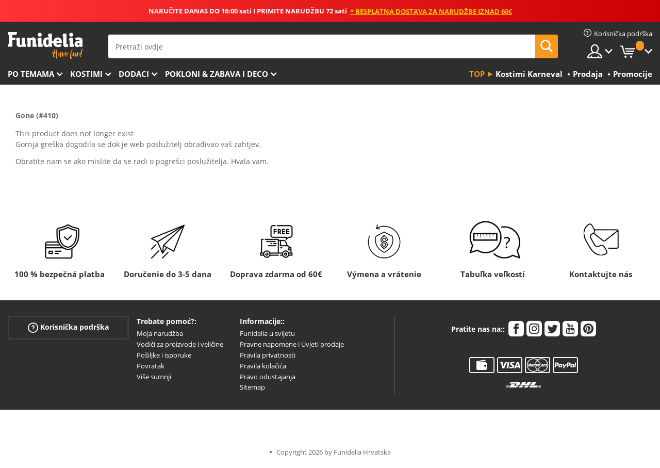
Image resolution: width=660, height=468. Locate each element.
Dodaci (134, 74)
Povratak (150, 365)
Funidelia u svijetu (267, 333)
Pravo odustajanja (267, 376)
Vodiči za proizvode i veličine (180, 344)
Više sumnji (154, 376)
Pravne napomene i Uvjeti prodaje (292, 344)
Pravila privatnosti (267, 355)
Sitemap (252, 387)
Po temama (31, 74)
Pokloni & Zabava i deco (216, 74)
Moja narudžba (160, 333)
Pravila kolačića (263, 365)
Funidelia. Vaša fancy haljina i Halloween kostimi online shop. (45, 45)
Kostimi (86, 74)
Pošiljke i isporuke (164, 355)
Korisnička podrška (68, 327)
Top (477, 74)
